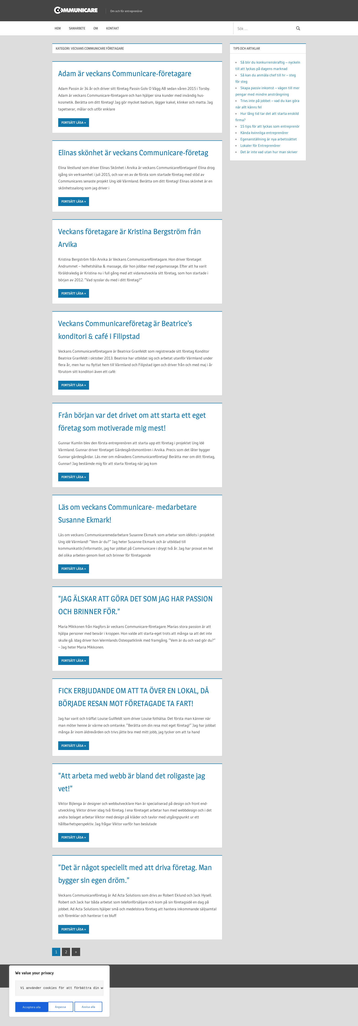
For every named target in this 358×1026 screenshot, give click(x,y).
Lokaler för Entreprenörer (260, 145)
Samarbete (77, 28)
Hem (58, 28)
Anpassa (27, 1007)
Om (95, 28)
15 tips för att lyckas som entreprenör (270, 126)
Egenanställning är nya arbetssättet (268, 139)
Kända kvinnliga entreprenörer (264, 132)
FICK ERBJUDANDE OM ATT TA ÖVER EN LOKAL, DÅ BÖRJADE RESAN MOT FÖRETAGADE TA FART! (128, 728)
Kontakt (112, 28)
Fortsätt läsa (72, 135)
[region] (59, 992)
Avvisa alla (55, 1007)
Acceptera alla (87, 1007)
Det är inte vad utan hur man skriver (268, 152)
